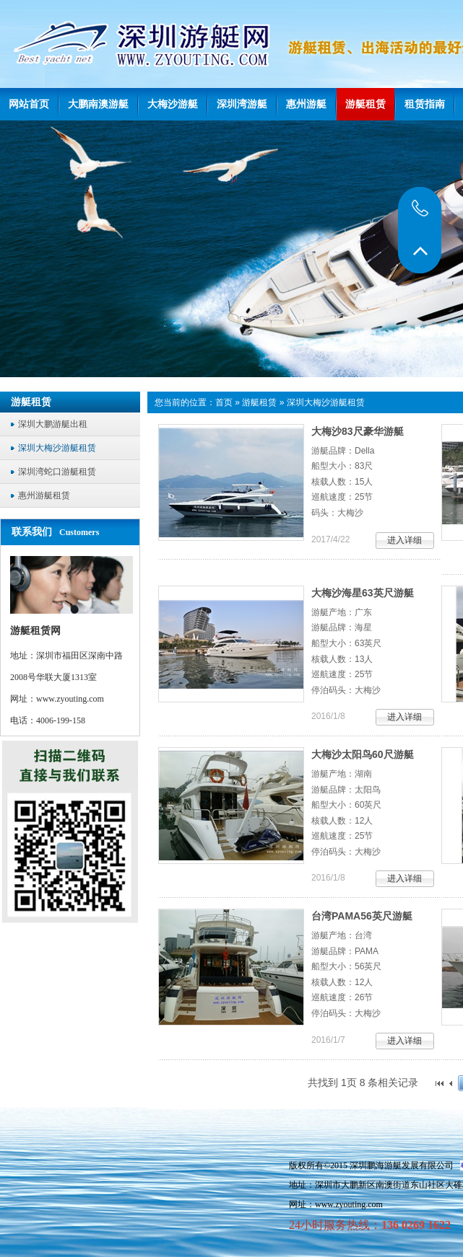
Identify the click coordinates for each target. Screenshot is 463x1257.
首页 (224, 402)
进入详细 (404, 540)
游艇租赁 (259, 402)
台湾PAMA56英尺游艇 (361, 916)
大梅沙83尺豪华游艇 (357, 431)
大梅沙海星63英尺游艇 (362, 593)
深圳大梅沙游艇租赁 (326, 402)
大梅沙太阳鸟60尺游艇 (362, 754)
